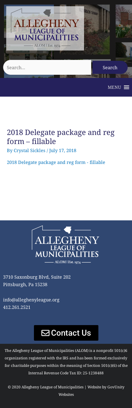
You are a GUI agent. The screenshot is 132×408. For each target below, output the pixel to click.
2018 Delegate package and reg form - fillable (56, 162)
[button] (114, 87)
